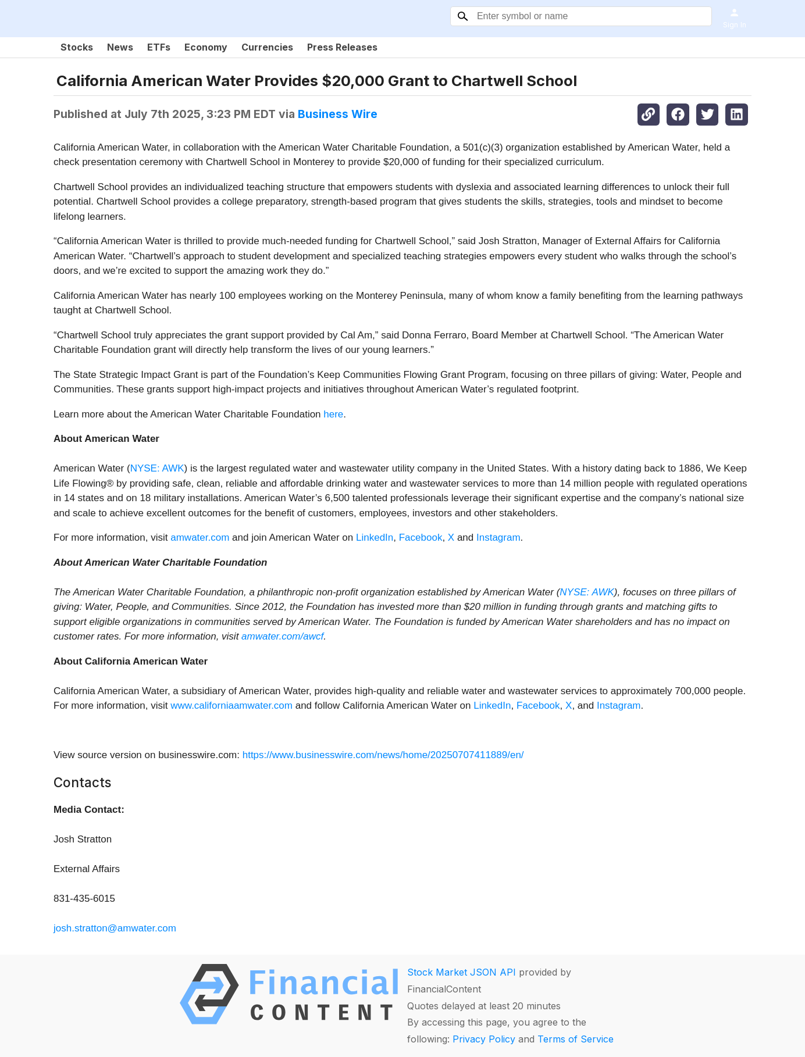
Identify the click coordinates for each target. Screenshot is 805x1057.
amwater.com (199, 537)
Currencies (267, 47)
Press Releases (342, 47)
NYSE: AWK (157, 468)
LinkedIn (374, 537)
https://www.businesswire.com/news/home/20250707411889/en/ (383, 754)
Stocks (76, 47)
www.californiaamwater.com (231, 705)
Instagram (498, 537)
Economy (205, 47)
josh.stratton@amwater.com (115, 928)
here (333, 414)
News (120, 47)
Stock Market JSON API (461, 972)
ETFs (158, 47)
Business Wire (337, 114)
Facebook (421, 537)
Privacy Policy (484, 1039)
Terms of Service (575, 1039)
